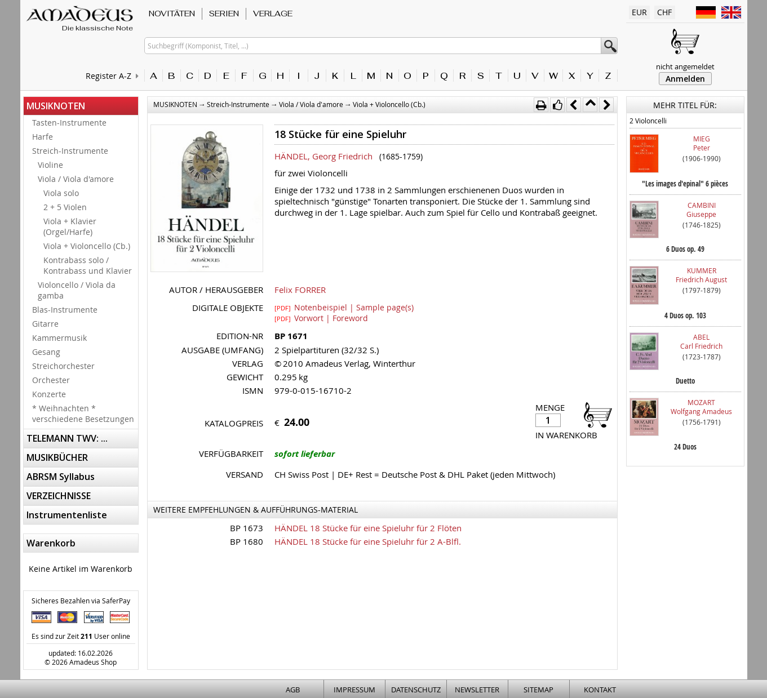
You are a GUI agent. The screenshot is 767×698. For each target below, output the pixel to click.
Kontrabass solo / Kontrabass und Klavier (87, 265)
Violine (50, 164)
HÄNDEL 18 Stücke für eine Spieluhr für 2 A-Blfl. (367, 541)
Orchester (51, 380)
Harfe (42, 136)
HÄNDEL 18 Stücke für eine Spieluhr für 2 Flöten (368, 527)
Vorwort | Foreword (321, 318)
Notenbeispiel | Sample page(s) (344, 307)
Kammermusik (59, 337)
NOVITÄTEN (172, 13)
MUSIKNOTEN (55, 106)
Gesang (46, 351)
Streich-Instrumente (70, 150)
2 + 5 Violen (65, 207)
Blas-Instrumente (64, 309)
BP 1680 (246, 541)
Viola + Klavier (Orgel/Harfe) (69, 226)
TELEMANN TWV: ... (67, 438)
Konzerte (49, 394)
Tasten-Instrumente (69, 122)
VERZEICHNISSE (58, 496)
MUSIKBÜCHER (57, 457)
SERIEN (224, 13)
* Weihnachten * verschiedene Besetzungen (83, 413)
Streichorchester (63, 366)
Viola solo (61, 193)
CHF (664, 12)
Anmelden (685, 78)
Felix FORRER (300, 289)
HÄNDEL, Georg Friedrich (323, 156)
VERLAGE (272, 13)
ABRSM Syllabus (60, 476)
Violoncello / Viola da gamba (77, 290)
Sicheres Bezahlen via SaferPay (81, 600)
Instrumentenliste (66, 515)
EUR (639, 12)
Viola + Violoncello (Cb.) (86, 246)
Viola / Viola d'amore (76, 179)
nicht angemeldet (685, 66)
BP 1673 (246, 527)
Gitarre (45, 323)
